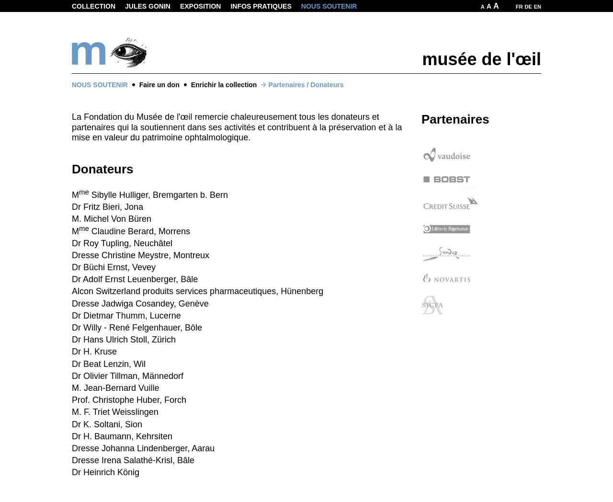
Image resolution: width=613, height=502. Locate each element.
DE (528, 7)
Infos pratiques (260, 6)
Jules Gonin (147, 6)
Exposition (200, 6)
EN (537, 7)
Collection (93, 6)
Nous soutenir (329, 6)
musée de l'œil (481, 59)
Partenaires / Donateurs (305, 85)
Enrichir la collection (224, 85)
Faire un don (159, 85)
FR (519, 7)
